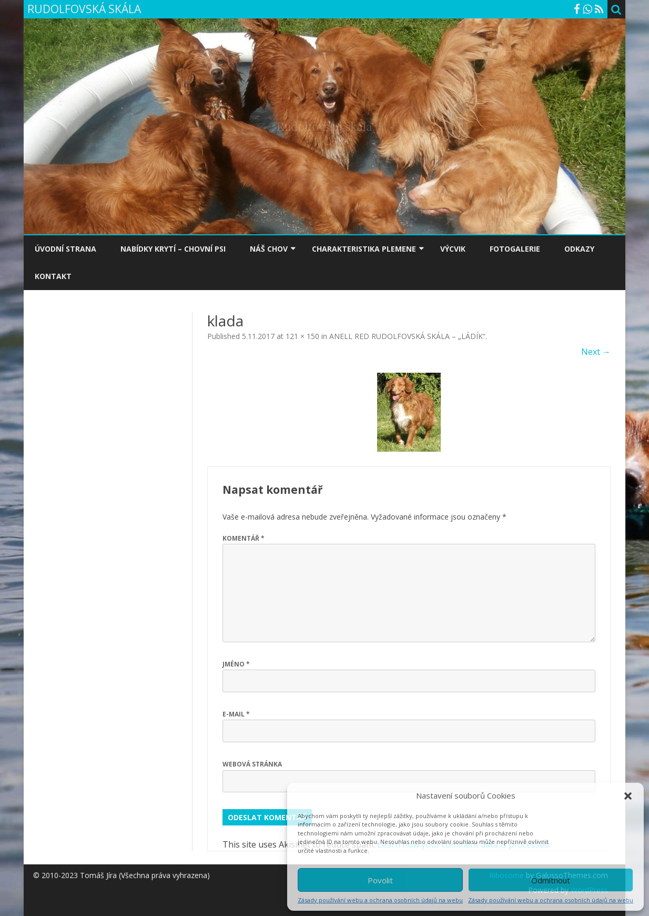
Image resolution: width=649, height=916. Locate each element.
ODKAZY (579, 249)
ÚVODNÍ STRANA (65, 249)
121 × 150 (302, 336)
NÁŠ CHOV (269, 249)
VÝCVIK (452, 249)
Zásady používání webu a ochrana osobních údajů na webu (380, 900)
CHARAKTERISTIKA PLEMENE (364, 249)
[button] (628, 796)
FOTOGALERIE (515, 249)
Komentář (243, 538)
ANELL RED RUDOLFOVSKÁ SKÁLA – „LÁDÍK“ (407, 336)
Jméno (236, 664)
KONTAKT (53, 276)
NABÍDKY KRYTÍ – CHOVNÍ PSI (173, 249)
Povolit (380, 880)
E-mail (236, 714)
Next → (596, 351)
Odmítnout (550, 880)
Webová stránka (252, 764)
